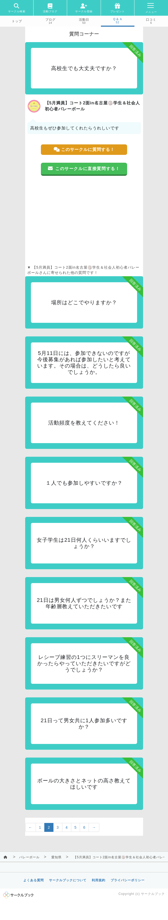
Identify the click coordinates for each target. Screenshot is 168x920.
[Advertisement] (84, 220)
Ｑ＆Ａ (118, 19)
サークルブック (153, 894)
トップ (17, 21)
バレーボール (29, 857)
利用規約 (98, 880)
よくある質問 (33, 880)
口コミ (151, 19)
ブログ (50, 19)
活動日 (84, 19)
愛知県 (56, 857)
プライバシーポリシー (128, 880)
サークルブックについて (67, 880)
